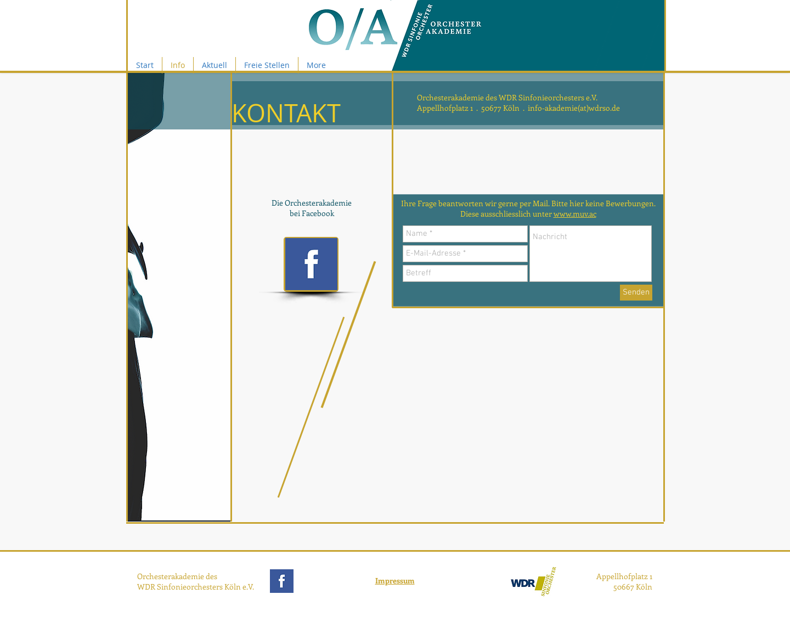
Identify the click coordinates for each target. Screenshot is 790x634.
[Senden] (636, 293)
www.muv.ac (575, 213)
